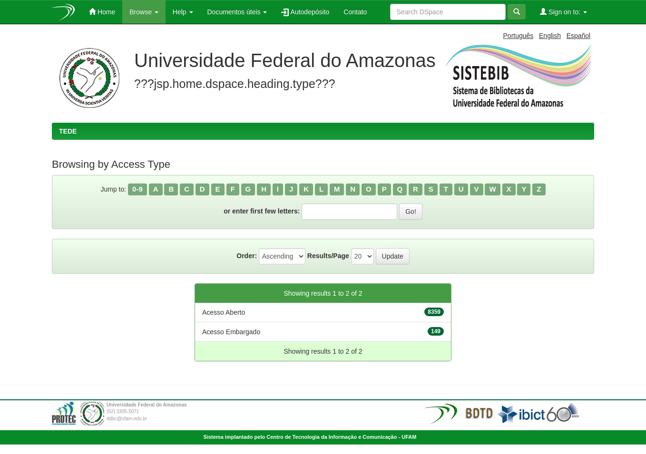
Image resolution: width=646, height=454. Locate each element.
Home (102, 12)
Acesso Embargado (231, 332)
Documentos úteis (237, 12)
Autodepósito (305, 12)
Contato (355, 12)
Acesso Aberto (223, 312)
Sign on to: (563, 12)
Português (518, 35)
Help (183, 12)
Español (579, 35)
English (550, 35)
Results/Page (328, 256)
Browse (143, 12)
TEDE (68, 131)
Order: (246, 256)
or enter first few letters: (262, 211)
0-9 (137, 189)
